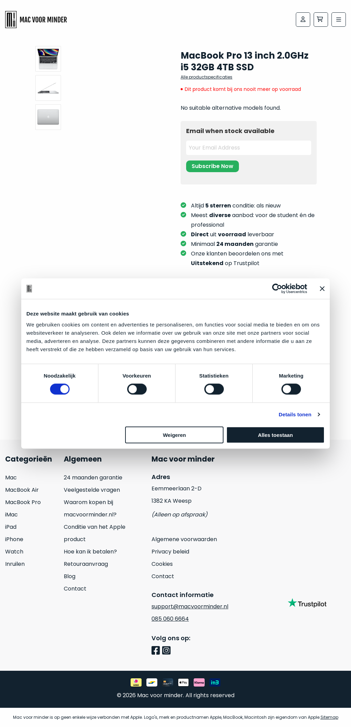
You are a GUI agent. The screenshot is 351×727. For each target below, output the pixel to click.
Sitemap (329, 717)
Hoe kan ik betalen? (90, 552)
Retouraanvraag (86, 564)
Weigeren (174, 435)
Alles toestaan (275, 435)
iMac (11, 515)
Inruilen (15, 564)
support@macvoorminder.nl (190, 606)
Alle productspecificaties (206, 77)
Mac (11, 477)
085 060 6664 (170, 619)
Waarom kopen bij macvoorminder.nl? (90, 508)
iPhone (14, 539)
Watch (14, 552)
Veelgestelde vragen (92, 490)
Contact (75, 589)
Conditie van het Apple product (94, 533)
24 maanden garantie (93, 477)
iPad (10, 527)
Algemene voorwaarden (184, 539)
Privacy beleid (170, 552)
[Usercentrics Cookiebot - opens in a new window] (277, 289)
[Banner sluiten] (322, 288)
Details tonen (295, 414)
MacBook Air (22, 490)
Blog (69, 576)
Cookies (162, 564)
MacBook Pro (23, 502)
